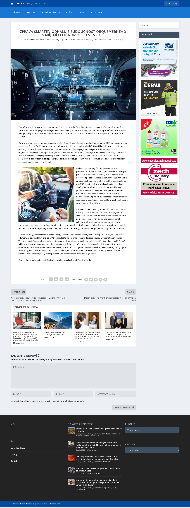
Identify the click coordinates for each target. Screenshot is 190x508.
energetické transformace (30, 226)
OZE (109, 463)
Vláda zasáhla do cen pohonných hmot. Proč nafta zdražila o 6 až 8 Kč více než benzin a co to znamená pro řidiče (98, 446)
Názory (14, 455)
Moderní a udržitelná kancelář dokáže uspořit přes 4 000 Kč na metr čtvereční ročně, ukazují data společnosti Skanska (26, 337)
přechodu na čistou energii (30, 163)
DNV (108, 144)
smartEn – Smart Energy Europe (69, 144)
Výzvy (80, 12)
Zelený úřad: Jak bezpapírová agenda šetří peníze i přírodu (99, 431)
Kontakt (96, 12)
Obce (114, 489)
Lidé (67, 12)
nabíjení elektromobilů (108, 182)
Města (109, 489)
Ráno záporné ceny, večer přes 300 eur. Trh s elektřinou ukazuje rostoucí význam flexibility (97, 459)
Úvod (13, 442)
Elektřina (103, 463)
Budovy (103, 489)
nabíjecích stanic (111, 150)
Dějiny (16, 12)
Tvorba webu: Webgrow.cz (48, 505)
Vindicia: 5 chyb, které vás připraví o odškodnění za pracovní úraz (98, 470)
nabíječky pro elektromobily (40, 242)
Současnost (50, 12)
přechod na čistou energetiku (97, 175)
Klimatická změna (82, 437)
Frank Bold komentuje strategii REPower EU (54, 335)
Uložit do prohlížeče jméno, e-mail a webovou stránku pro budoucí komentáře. (49, 402)
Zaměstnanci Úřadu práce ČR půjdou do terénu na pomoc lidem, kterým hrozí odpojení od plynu (87, 337)
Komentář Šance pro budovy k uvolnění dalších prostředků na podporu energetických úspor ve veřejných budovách (97, 483)
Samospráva (94, 437)
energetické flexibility (74, 128)
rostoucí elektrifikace (101, 156)
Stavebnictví (80, 491)
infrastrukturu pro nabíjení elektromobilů (83, 242)
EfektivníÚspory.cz (53, 40)
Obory (31, 12)
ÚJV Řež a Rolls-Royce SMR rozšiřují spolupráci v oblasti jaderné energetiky (118, 336)
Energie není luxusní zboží (37, 3)
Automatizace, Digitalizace (110, 435)
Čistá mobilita (100, 40)
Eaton (60, 229)
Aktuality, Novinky (85, 40)
